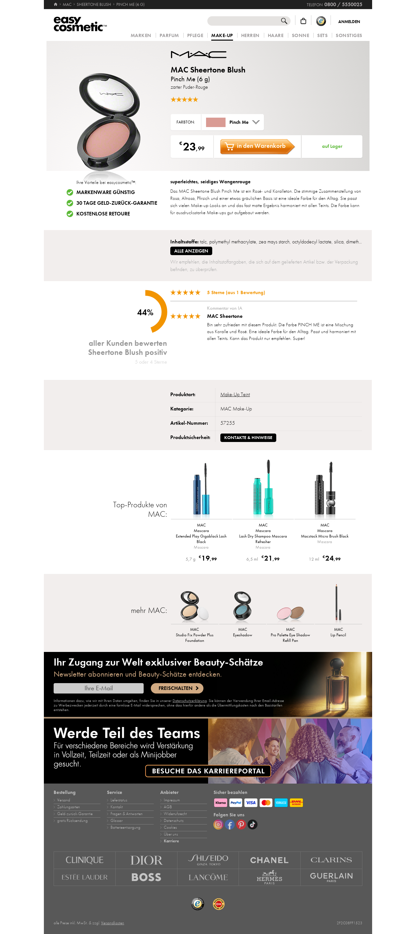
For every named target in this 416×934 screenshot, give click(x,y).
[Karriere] (208, 751)
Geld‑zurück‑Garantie (75, 813)
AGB (168, 807)
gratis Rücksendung (72, 820)
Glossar (116, 820)
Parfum (169, 35)
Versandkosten (112, 923)
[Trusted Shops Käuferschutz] (321, 21)
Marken (141, 35)
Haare (276, 35)
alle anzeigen (191, 251)
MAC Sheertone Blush (208, 70)
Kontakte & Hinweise (248, 437)
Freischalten (175, 688)
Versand (63, 800)
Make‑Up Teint (235, 394)
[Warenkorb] (303, 21)
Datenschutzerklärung (190, 700)
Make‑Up (222, 35)
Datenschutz (174, 820)
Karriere (171, 841)
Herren (250, 35)
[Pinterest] (241, 824)
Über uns (171, 834)
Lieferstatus (118, 800)
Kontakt (116, 807)
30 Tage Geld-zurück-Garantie (116, 203)
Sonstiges (349, 35)
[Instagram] (218, 824)
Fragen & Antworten (126, 813)
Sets (322, 35)
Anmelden (349, 21)
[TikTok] (252, 824)
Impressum (172, 800)
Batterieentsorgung (125, 827)
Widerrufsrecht (175, 813)
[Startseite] (56, 4)
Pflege (195, 35)
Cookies (170, 827)
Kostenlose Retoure (103, 214)
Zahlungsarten (68, 807)
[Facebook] (229, 824)
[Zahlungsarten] (288, 802)
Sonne (300, 35)
